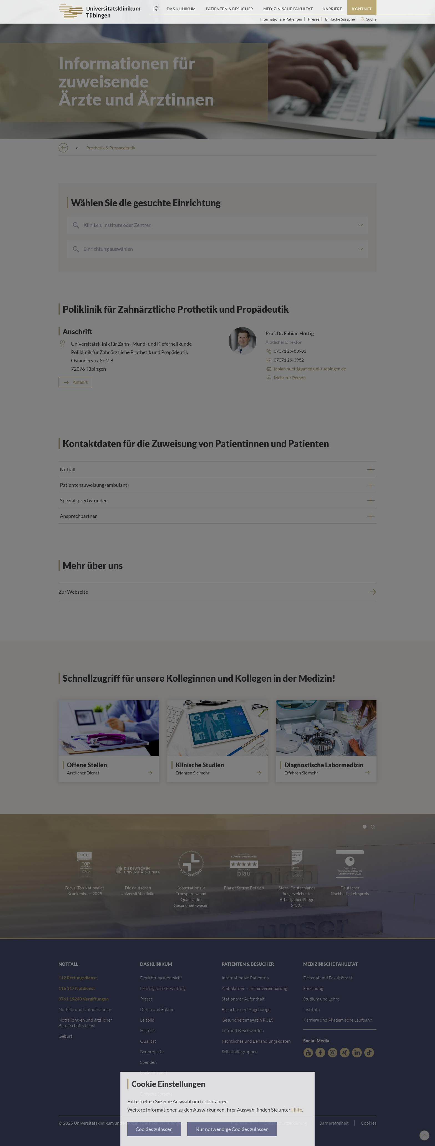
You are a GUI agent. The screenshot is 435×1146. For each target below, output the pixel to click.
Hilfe (296, 1110)
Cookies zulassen (154, 1129)
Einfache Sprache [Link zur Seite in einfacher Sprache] (340, 19)
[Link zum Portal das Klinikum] (181, 7)
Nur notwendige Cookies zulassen (232, 1129)
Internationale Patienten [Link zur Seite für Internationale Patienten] (281, 19)
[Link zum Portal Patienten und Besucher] (229, 7)
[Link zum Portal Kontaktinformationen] (361, 7)
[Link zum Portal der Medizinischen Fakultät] (288, 7)
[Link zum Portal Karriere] (332, 7)
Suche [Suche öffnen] (371, 19)
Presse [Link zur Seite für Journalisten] (314, 19)
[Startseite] (156, 7)
